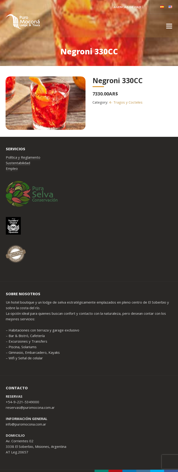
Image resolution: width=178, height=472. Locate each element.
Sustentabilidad (18, 163)
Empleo (12, 168)
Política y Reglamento (23, 157)
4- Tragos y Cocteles (126, 102)
